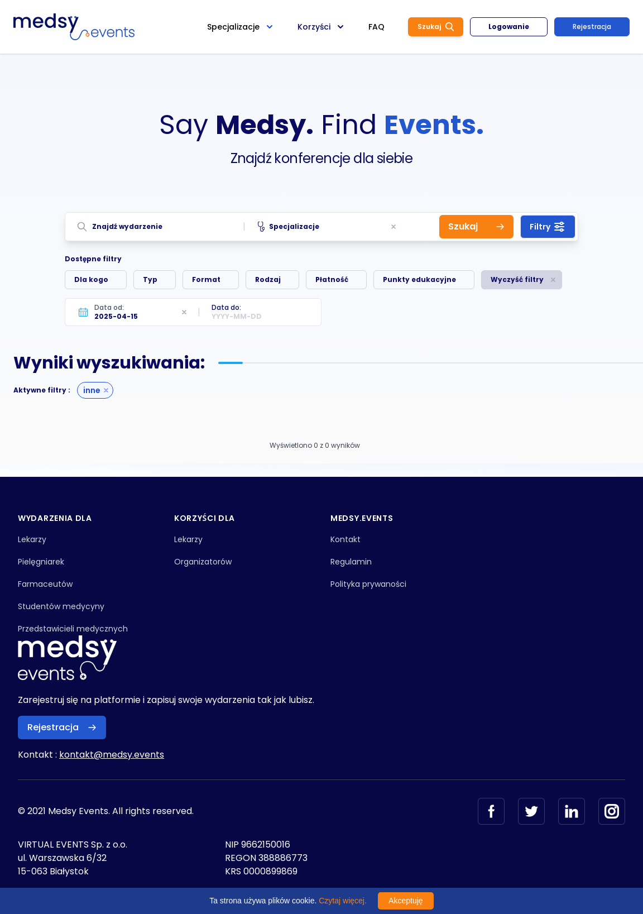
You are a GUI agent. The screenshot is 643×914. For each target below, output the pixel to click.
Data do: (226, 307)
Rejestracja (592, 26)
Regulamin (351, 561)
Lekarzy (32, 539)
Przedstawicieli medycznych (73, 628)
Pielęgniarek (41, 561)
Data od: (109, 307)
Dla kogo (91, 279)
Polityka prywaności (368, 584)
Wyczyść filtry (517, 279)
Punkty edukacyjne (419, 279)
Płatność (331, 279)
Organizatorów (203, 561)
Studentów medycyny (61, 606)
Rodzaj (268, 279)
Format (206, 279)
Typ (150, 279)
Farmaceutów (45, 584)
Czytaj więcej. (343, 900)
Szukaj (436, 26)
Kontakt (345, 539)
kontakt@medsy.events (111, 754)
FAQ (376, 26)
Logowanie (508, 26)
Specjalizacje (289, 227)
